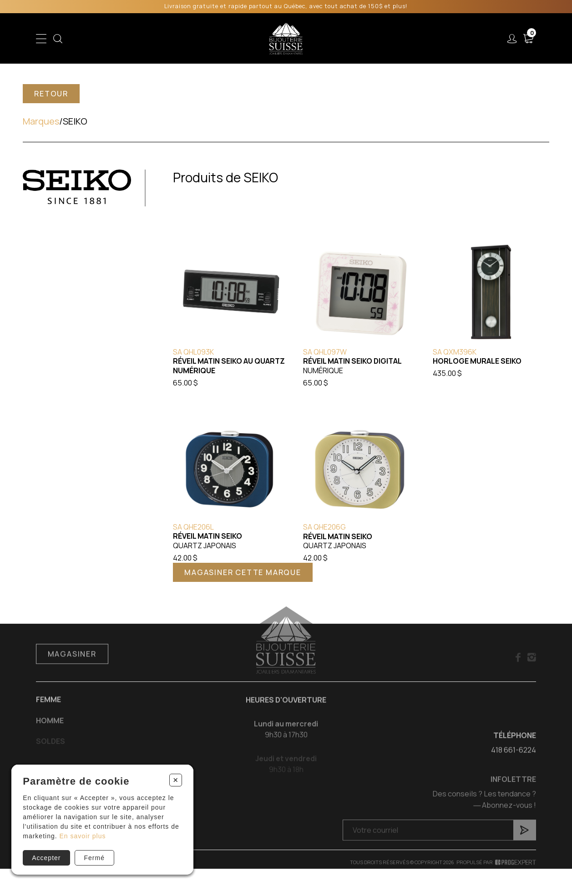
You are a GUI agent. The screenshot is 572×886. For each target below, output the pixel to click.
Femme (48, 710)
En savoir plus (83, 836)
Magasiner (72, 664)
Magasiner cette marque (242, 572)
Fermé (94, 857)
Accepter (46, 857)
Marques (41, 121)
